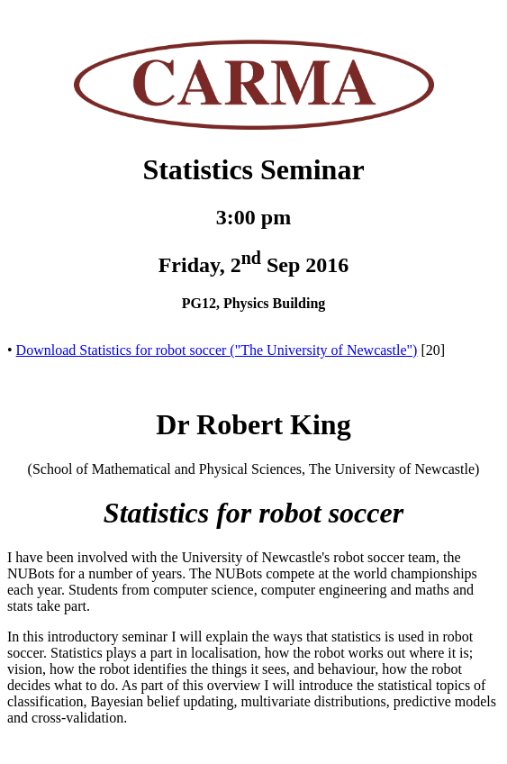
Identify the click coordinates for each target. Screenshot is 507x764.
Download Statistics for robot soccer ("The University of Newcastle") (217, 350)
